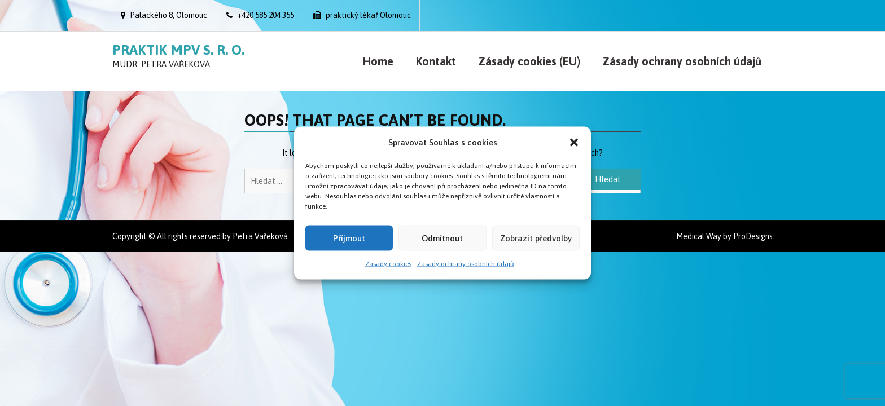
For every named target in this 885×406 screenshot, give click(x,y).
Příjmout (349, 237)
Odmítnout (442, 237)
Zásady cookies (388, 264)
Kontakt (436, 61)
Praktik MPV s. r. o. (178, 50)
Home (378, 61)
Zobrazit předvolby (536, 237)
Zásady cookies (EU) (529, 61)
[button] (574, 142)
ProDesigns (753, 236)
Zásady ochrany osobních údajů (465, 264)
